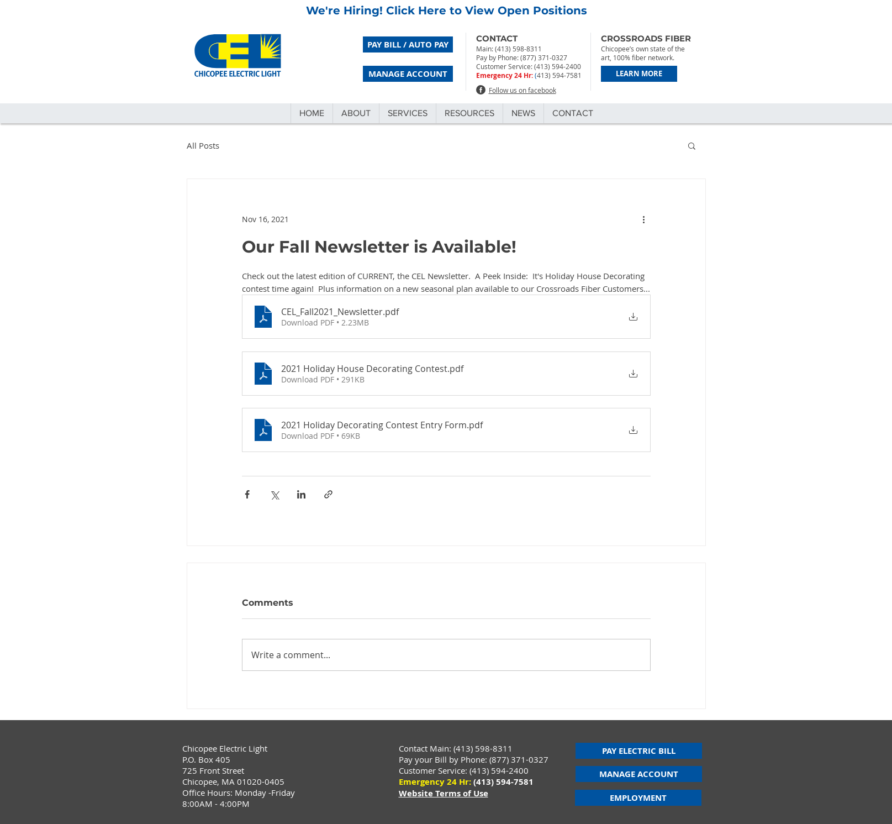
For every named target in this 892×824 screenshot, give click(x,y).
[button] (692, 145)
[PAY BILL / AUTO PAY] (408, 44)
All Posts (203, 145)
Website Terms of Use (443, 793)
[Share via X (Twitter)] (274, 494)
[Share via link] (328, 494)
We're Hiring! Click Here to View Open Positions (446, 10)
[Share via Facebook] (247, 494)
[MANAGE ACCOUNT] (408, 74)
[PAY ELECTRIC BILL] (639, 751)
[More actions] (644, 218)
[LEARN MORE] (639, 74)
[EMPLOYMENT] (638, 798)
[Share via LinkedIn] (301, 494)
